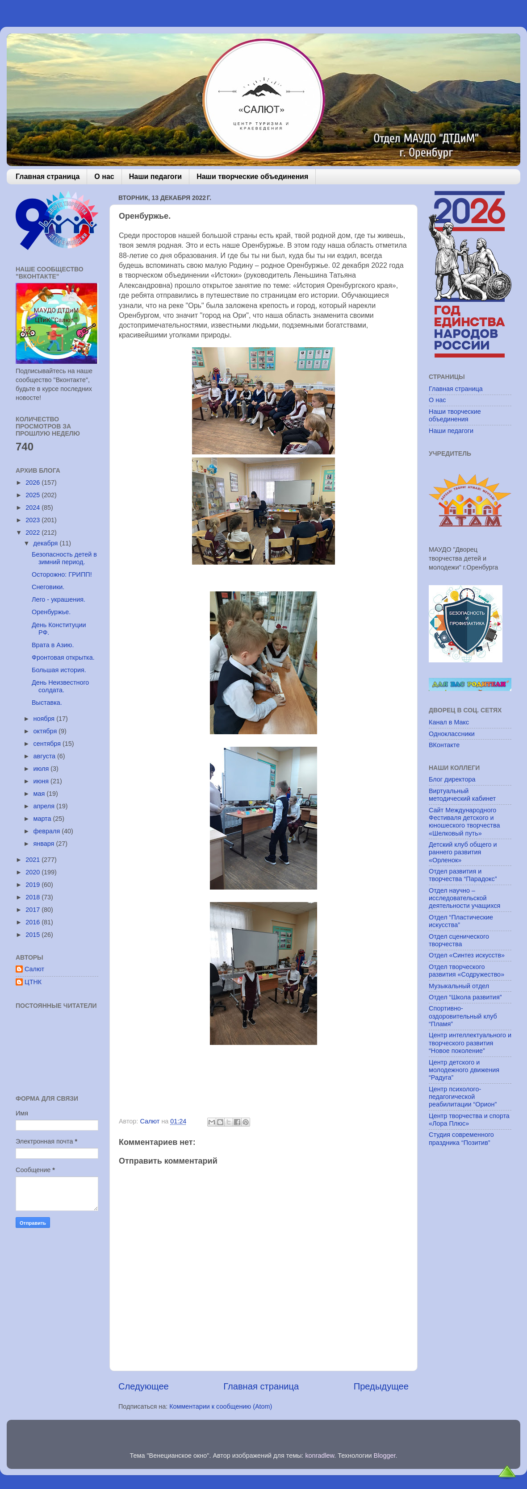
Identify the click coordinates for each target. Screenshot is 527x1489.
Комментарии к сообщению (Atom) (220, 1406)
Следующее (143, 1386)
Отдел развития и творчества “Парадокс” (463, 875)
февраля (47, 831)
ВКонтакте (444, 745)
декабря (46, 543)
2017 (33, 909)
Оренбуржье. (51, 612)
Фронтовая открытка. (63, 657)
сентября (48, 743)
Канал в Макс (449, 722)
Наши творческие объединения (252, 176)
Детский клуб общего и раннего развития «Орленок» (463, 852)
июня (42, 781)
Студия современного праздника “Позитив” (461, 1138)
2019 (33, 884)
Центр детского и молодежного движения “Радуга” (464, 1070)
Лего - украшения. (58, 599)
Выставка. (47, 702)
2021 (33, 859)
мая (40, 793)
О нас (104, 176)
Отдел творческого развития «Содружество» (466, 970)
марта (43, 818)
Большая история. (59, 670)
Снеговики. (48, 587)
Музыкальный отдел (459, 986)
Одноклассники (452, 733)
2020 (33, 872)
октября (46, 731)
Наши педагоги (155, 176)
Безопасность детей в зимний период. (64, 558)
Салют (34, 969)
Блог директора (452, 779)
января (44, 843)
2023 (33, 520)
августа (45, 756)
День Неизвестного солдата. (60, 686)
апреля (45, 806)
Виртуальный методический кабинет (462, 794)
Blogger (385, 1455)
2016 (33, 922)
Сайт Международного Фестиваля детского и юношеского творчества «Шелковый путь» (464, 822)
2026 (33, 482)
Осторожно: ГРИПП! (62, 574)
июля (42, 768)
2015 (33, 934)
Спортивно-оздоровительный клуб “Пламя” (463, 1016)
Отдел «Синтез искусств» (467, 955)
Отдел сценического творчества (459, 940)
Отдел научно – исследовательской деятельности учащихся (464, 898)
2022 (33, 532)
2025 (33, 495)
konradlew (319, 1455)
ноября (45, 718)
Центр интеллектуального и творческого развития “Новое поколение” (470, 1042)
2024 (33, 507)
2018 (33, 897)
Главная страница (47, 176)
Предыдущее (381, 1386)
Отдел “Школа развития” (465, 997)
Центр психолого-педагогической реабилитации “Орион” (463, 1097)
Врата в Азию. (53, 645)
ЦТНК (33, 982)
